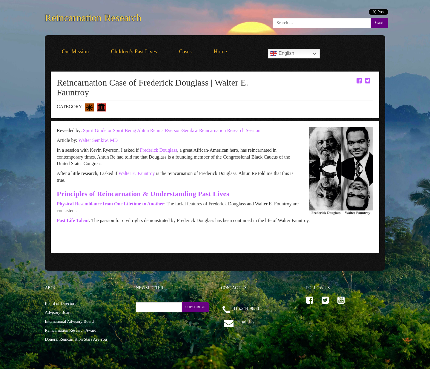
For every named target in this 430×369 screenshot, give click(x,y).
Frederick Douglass (158, 150)
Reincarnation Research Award (70, 330)
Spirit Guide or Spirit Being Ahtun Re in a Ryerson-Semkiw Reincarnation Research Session (171, 130)
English (282, 53)
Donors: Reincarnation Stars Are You (76, 339)
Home (220, 52)
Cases (185, 52)
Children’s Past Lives (134, 52)
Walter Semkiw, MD (98, 140)
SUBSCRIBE (195, 307)
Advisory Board (58, 312)
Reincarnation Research (93, 16)
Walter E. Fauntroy (137, 173)
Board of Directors (60, 303)
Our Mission (75, 52)
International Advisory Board (69, 321)
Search (379, 23)
